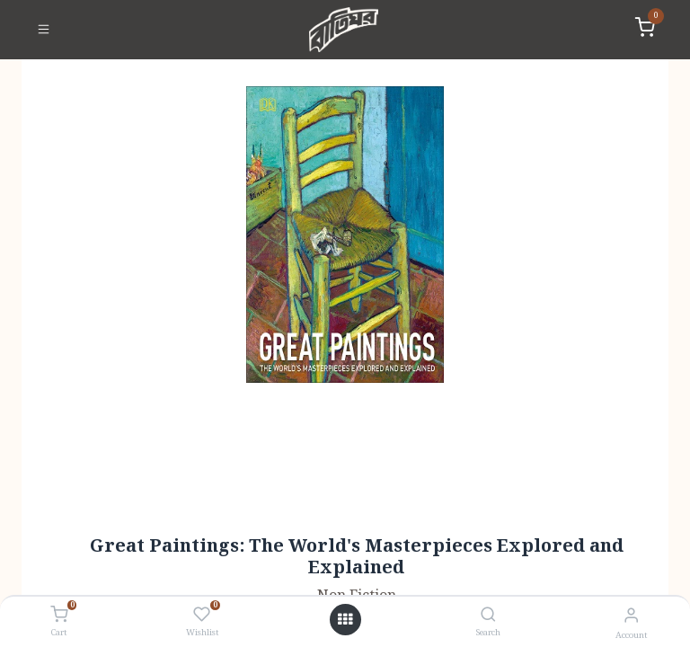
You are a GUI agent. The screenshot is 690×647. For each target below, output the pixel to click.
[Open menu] (345, 620)
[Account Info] (631, 616)
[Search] (488, 616)
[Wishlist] (201, 615)
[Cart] (59, 615)
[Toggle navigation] (43, 29)
